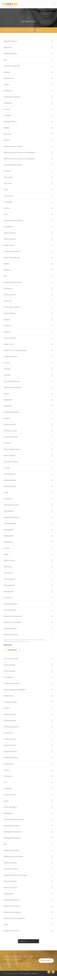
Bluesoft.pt (34, 973)
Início (28, 17)
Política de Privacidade (25, 973)
